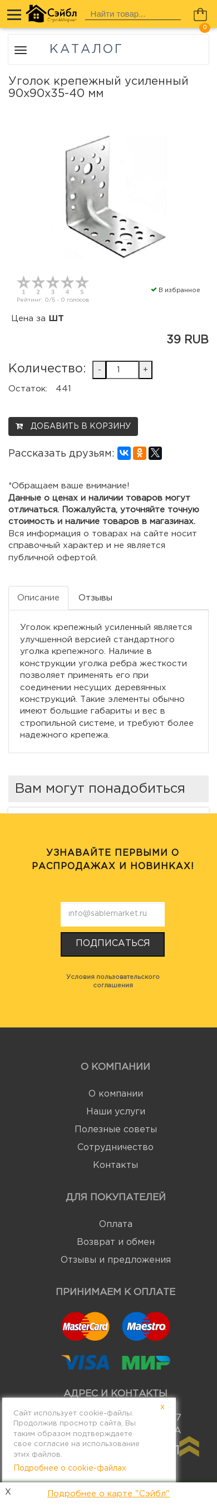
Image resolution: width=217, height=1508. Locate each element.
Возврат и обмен (116, 1242)
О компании (115, 1094)
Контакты (115, 1165)
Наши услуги (115, 1112)
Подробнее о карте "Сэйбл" (108, 1493)
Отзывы (95, 598)
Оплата (115, 1224)
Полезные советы (116, 1130)
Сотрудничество (115, 1147)
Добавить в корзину (73, 426)
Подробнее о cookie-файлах (69, 1468)
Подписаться (113, 943)
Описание (38, 598)
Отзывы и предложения (116, 1260)
